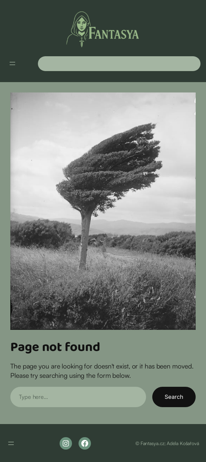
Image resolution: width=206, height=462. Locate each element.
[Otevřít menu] (12, 63)
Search (174, 396)
